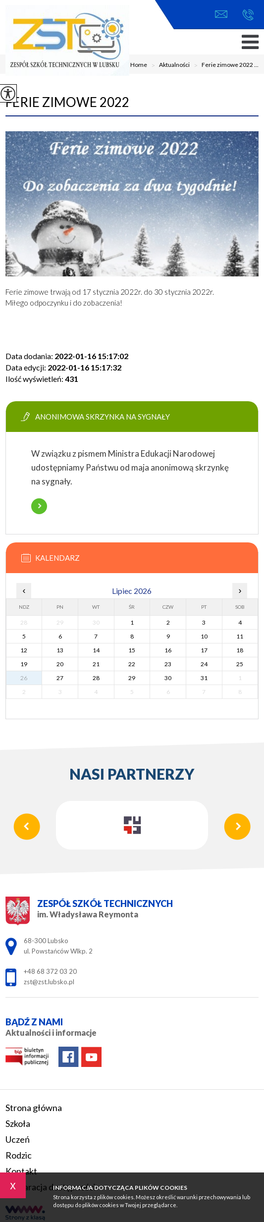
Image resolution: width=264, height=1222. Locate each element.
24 (204, 664)
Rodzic (18, 1155)
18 (239, 650)
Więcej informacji (39, 506)
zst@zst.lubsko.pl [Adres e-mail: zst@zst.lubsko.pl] (49, 982)
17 (204, 650)
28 (96, 678)
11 (239, 636)
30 (167, 678)
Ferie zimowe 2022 (67, 102)
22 (131, 664)
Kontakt (21, 1171)
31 (204, 678)
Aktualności (168, 65)
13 (59, 650)
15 (131, 650)
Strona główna (33, 1107)
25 (239, 664)
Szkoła (17, 1123)
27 (59, 678)
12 (23, 650)
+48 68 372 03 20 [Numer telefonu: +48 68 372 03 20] (50, 971)
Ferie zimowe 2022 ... (224, 65)
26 (23, 678)
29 (131, 678)
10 (204, 636)
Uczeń (17, 1139)
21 (96, 664)
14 (96, 650)
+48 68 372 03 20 (248, 15)
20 (59, 664)
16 (167, 650)
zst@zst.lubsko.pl (221, 14)
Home (138, 65)
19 (23, 664)
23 (167, 664)
